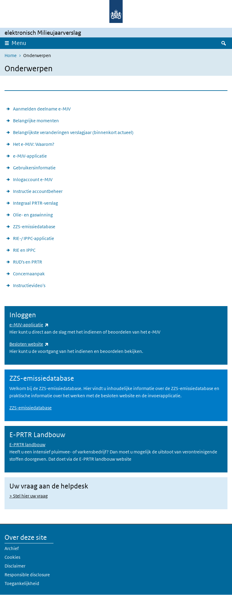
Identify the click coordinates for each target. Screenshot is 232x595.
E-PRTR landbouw (27, 444)
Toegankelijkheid (22, 583)
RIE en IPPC (24, 250)
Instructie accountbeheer (38, 191)
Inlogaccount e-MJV (33, 179)
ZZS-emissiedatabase (34, 226)
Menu (18, 43)
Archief (12, 548)
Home (11, 55)
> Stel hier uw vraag (28, 496)
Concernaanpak (29, 274)
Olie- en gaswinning (33, 215)
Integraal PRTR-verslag (35, 203)
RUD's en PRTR (27, 262)
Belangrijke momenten (36, 120)
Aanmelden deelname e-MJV (42, 109)
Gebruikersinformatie (34, 168)
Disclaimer (15, 566)
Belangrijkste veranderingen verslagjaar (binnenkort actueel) (73, 132)
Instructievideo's (29, 285)
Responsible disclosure (27, 574)
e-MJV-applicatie (30, 156)
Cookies (12, 557)
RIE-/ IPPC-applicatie (33, 238)
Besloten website (29, 344)
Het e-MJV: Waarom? (33, 144)
